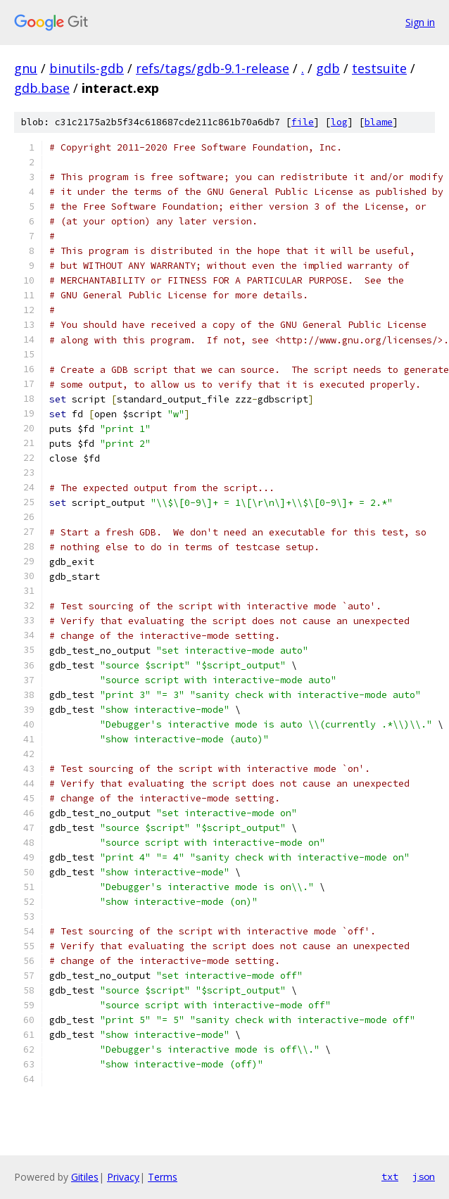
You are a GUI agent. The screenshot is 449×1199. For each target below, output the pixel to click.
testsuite (379, 68)
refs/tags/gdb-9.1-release (212, 68)
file (302, 122)
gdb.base (42, 88)
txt (389, 1176)
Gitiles (85, 1177)
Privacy (123, 1177)
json (423, 1176)
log (339, 122)
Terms (162, 1177)
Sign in (420, 22)
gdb (328, 68)
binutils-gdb (86, 68)
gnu (25, 68)
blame (379, 122)
